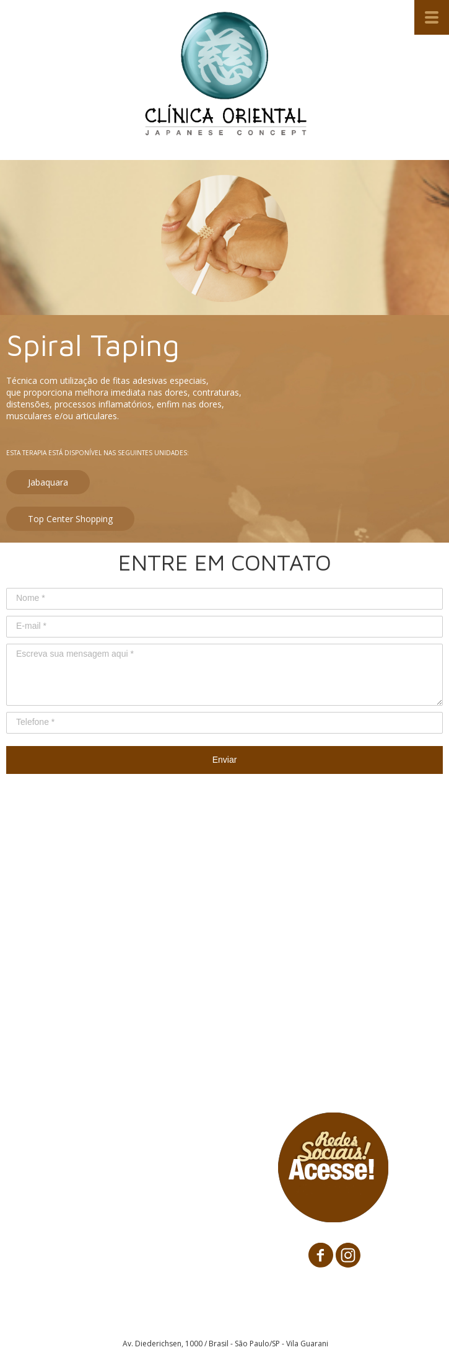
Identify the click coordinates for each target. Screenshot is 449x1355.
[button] (48, 482)
